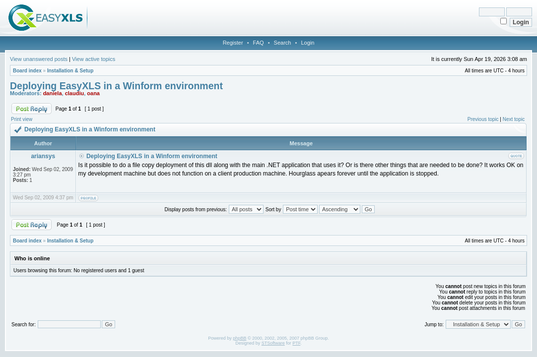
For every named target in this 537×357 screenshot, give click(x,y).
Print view (21, 119)
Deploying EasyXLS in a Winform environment (116, 85)
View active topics (93, 59)
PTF (296, 343)
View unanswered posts (38, 59)
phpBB (239, 338)
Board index (27, 70)
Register (233, 43)
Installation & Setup (70, 70)
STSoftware (273, 343)
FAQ (258, 43)
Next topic (514, 119)
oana (93, 93)
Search (282, 43)
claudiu (74, 93)
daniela (52, 93)
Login (307, 43)
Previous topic (483, 119)
